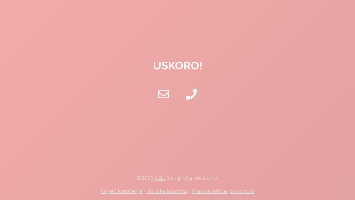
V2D (159, 177)
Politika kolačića (167, 191)
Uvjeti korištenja (122, 191)
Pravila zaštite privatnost (223, 191)
